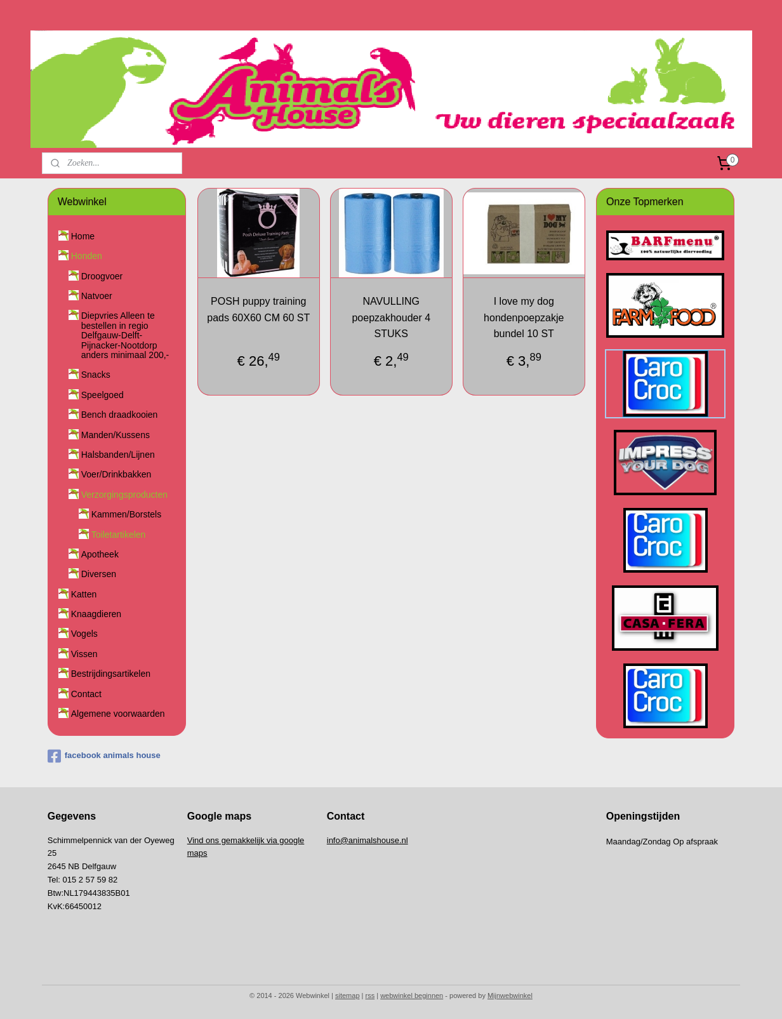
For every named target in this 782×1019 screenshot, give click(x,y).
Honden (86, 256)
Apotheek (100, 554)
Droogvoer (102, 276)
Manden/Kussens (115, 435)
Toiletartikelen (118, 534)
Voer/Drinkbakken (116, 474)
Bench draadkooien (119, 415)
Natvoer (96, 296)
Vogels (84, 634)
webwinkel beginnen (411, 995)
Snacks (95, 375)
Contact (86, 694)
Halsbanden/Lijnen (118, 455)
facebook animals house (104, 756)
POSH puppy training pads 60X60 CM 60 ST (258, 309)
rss (370, 995)
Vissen (84, 654)
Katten (83, 594)
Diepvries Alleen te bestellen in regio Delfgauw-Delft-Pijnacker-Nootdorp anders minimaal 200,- (125, 335)
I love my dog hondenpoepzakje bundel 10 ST (524, 317)
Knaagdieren (96, 614)
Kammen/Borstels (126, 514)
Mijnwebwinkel (510, 995)
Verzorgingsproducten (124, 495)
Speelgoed (102, 395)
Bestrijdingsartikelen (110, 674)
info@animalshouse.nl (367, 840)
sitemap (347, 995)
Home (83, 236)
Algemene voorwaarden (118, 714)
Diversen (98, 574)
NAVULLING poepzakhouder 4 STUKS (391, 317)
